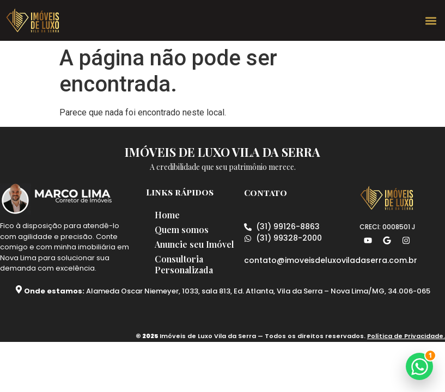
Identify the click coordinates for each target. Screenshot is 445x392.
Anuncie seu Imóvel (181, 251)
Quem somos (184, 230)
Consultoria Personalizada (186, 277)
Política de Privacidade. (406, 344)
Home (169, 214)
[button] (431, 20)
